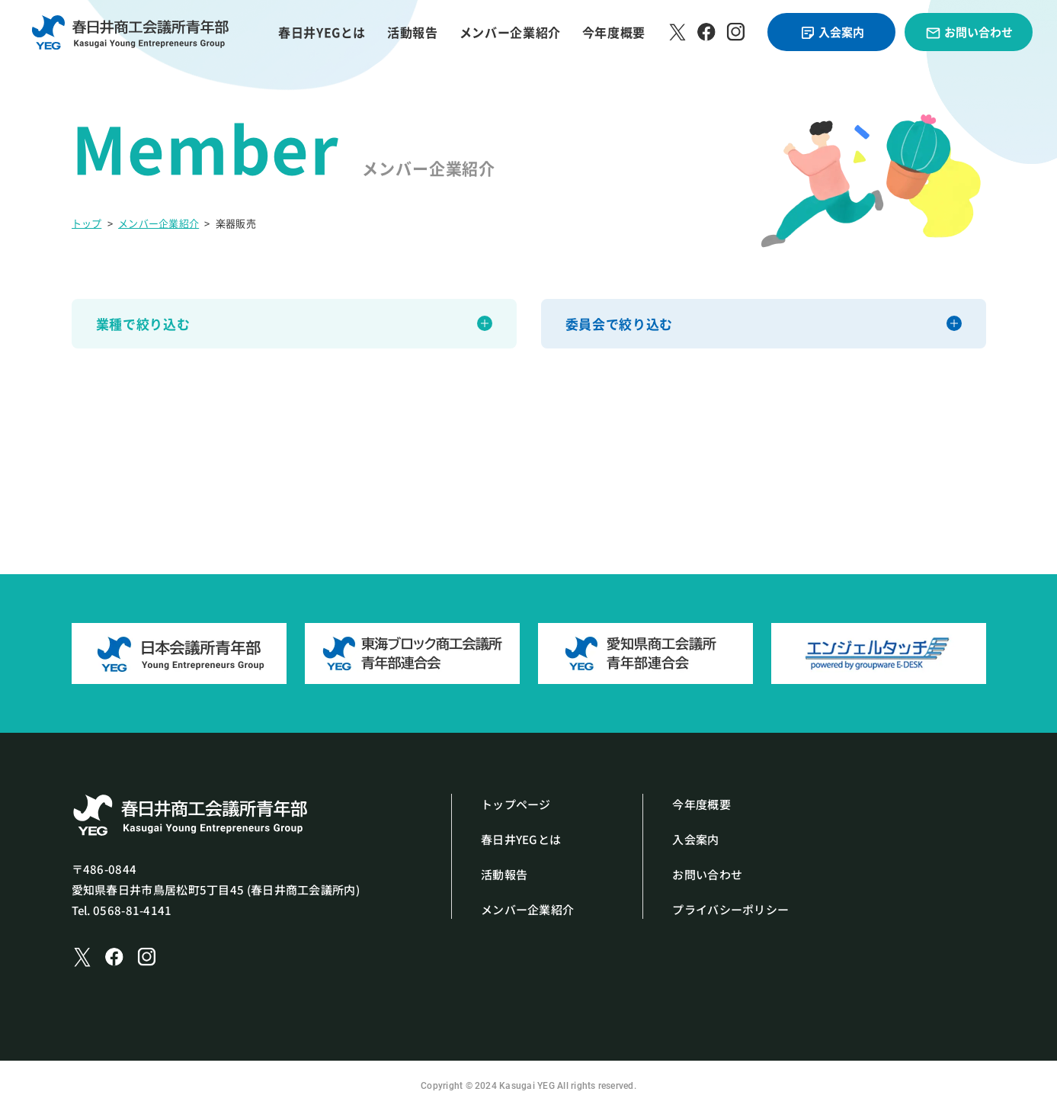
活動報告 (412, 32)
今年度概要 (613, 32)
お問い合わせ (969, 32)
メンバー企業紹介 (510, 32)
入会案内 (831, 32)
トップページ (516, 804)
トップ (87, 223)
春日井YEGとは (322, 32)
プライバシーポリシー (730, 909)
